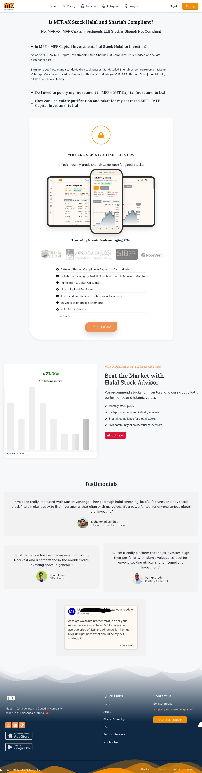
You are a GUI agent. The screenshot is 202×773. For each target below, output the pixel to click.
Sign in (174, 6)
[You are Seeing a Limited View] (101, 135)
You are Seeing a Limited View (101, 155)
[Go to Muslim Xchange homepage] (9, 6)
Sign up (190, 6)
